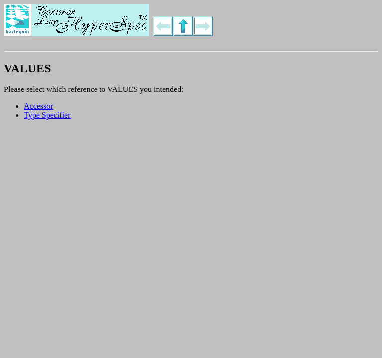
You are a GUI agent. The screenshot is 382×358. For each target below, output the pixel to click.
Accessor (38, 106)
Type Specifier (47, 115)
